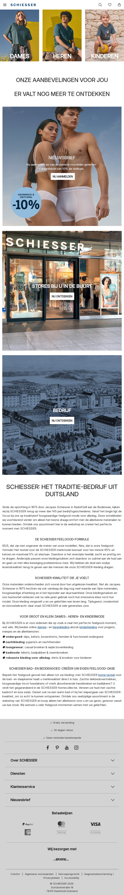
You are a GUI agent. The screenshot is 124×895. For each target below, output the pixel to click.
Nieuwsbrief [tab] (20, 800)
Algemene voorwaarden (39, 874)
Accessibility (71, 877)
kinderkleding (88, 627)
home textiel (106, 675)
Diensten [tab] (17, 774)
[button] (5, 5)
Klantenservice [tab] (22, 787)
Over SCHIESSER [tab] (23, 760)
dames (41, 627)
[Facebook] (47, 747)
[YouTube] (67, 747)
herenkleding (61, 627)
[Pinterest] (57, 747)
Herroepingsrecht (68, 874)
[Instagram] (76, 747)
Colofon (15, 874)
